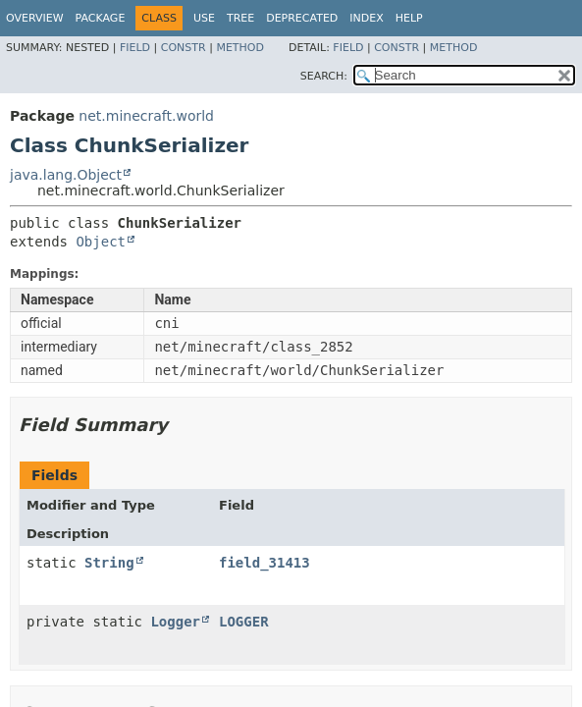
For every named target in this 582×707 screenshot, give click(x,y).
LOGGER (244, 621)
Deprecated (302, 18)
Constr (183, 47)
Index (366, 18)
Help (409, 18)
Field (135, 47)
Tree (240, 18)
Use (204, 18)
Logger (175, 621)
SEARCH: (323, 76)
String (109, 563)
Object (101, 241)
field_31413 (264, 563)
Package (101, 18)
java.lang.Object (66, 175)
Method (240, 47)
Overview (35, 18)
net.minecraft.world (146, 116)
